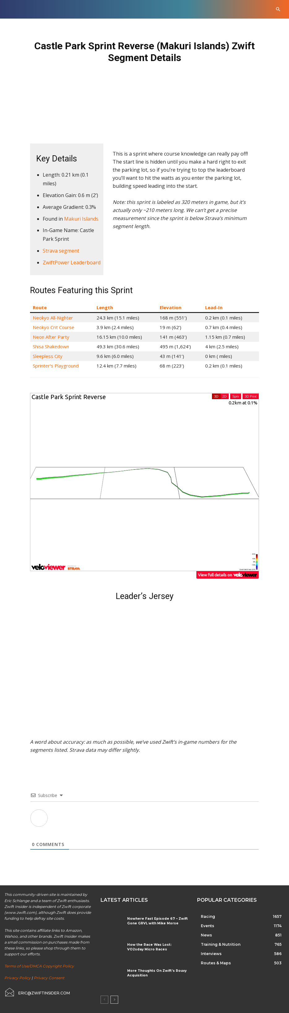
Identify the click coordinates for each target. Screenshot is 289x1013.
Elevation (170, 307)
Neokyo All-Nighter (53, 318)
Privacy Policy (17, 978)
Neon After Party (51, 337)
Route (40, 307)
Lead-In (213, 307)
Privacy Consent (49, 978)
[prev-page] (104, 1000)
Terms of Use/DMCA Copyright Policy (39, 966)
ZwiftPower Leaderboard (72, 262)
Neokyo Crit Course (53, 327)
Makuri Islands (81, 218)
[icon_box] (37, 992)
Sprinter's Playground (56, 366)
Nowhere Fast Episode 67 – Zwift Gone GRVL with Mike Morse (154, 921)
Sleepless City (48, 356)
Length (105, 307)
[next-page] (114, 1000)
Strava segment (61, 250)
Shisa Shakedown (51, 346)
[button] (278, 9)
